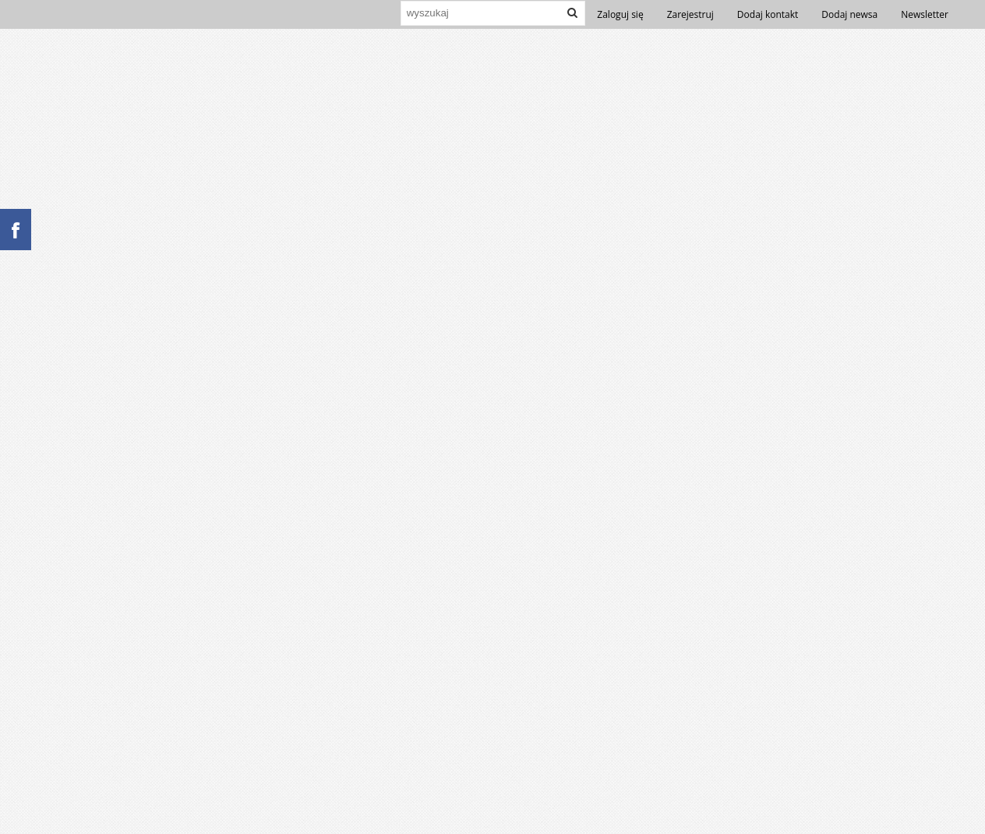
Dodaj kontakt (768, 14)
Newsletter (924, 14)
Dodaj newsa (849, 14)
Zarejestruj (690, 14)
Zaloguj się (620, 14)
